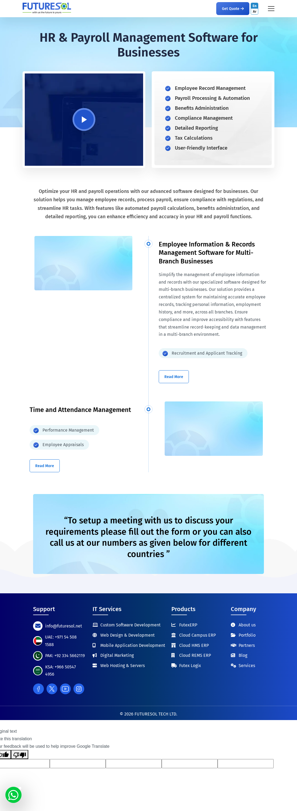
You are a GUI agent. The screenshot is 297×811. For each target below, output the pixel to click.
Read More (173, 377)
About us (247, 624)
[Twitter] (52, 688)
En (255, 6)
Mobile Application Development (132, 645)
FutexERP (188, 624)
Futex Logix (190, 665)
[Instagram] (78, 688)
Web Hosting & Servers (122, 665)
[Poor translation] (19, 754)
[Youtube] (65, 688)
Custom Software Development (130, 624)
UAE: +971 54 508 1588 (61, 640)
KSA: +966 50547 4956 (60, 670)
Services (247, 665)
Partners (247, 645)
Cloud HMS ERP (194, 645)
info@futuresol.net (63, 626)
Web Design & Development (127, 635)
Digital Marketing (117, 655)
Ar (254, 11)
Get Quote (233, 8)
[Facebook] (38, 688)
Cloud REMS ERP (195, 655)
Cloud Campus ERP (197, 635)
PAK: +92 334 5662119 (65, 655)
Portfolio (247, 635)
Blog (243, 655)
